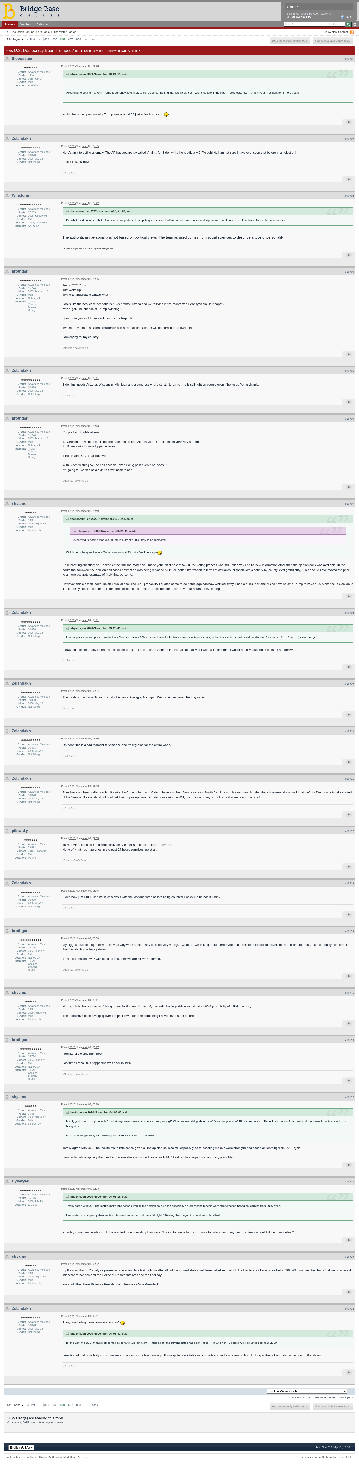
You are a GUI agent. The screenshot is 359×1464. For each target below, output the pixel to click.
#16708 (349, 612)
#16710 (349, 731)
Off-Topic (44, 31)
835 (54, 39)
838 (78, 39)
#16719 (349, 1256)
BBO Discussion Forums (19, 31)
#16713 (349, 883)
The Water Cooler (65, 31)
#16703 (349, 196)
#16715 (349, 992)
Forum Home (29, 1457)
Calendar (42, 24)
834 (46, 39)
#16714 (349, 931)
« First (31, 39)
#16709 (349, 683)
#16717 (349, 1097)
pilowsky (20, 831)
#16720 (349, 1308)
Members (26, 24)
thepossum (22, 58)
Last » (94, 39)
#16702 (349, 138)
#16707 (349, 503)
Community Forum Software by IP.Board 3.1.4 (326, 1457)
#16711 (349, 778)
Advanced (355, 24)
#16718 (349, 1181)
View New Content (336, 31)
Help (346, 17)
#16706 (349, 418)
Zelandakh (21, 138)
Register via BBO (300, 16)
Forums (10, 24)
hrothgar (20, 271)
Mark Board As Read (75, 1457)
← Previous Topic (301, 1397)
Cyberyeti (20, 1181)
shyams (19, 503)
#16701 (349, 58)
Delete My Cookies (50, 1457)
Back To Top (13, 1457)
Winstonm (21, 196)
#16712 (349, 831)
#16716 (349, 1040)
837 (70, 39)
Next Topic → (346, 1397)
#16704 (349, 271)
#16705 (349, 370)
